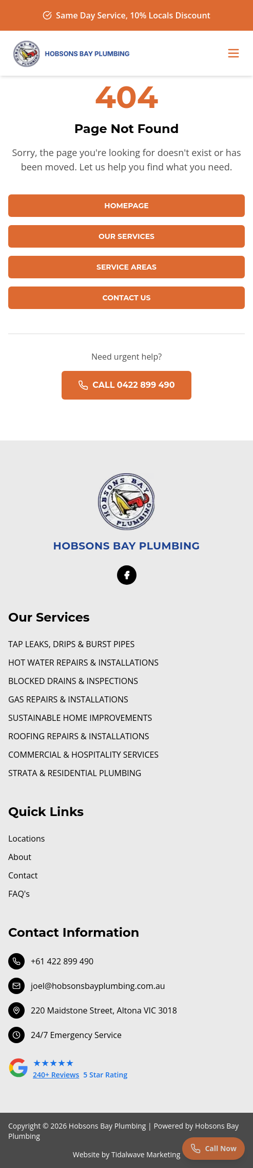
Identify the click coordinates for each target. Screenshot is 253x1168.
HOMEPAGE (126, 205)
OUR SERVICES (126, 236)
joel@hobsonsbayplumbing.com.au (86, 986)
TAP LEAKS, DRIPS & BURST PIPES (71, 644)
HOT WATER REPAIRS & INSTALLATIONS (83, 662)
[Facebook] (127, 575)
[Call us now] (213, 1148)
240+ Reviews (56, 1074)
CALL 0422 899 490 (126, 385)
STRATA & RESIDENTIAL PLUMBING (74, 773)
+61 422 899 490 (50, 961)
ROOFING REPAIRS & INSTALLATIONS (78, 736)
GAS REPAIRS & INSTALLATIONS (68, 699)
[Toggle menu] (233, 53)
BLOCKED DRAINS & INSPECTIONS (73, 681)
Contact (22, 875)
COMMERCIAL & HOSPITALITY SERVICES (83, 754)
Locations (26, 838)
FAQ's (19, 893)
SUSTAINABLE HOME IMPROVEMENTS (80, 717)
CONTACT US (126, 297)
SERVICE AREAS (126, 267)
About (19, 857)
